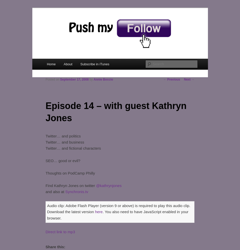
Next (189, 79)
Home (51, 64)
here (99, 212)
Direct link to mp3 (60, 232)
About (68, 64)
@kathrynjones (108, 185)
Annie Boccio (103, 79)
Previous (171, 79)
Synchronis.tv (76, 192)
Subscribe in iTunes (94, 64)
